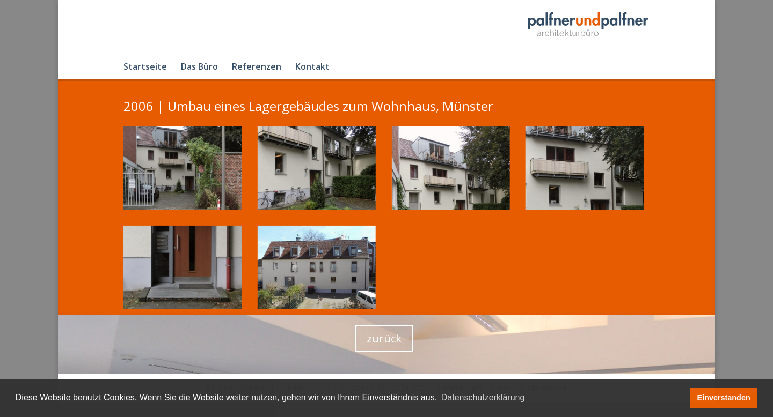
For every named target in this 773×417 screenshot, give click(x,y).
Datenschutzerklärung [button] (483, 397)
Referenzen (256, 67)
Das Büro (199, 67)
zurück (384, 338)
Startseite (145, 67)
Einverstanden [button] (723, 397)
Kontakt (312, 67)
